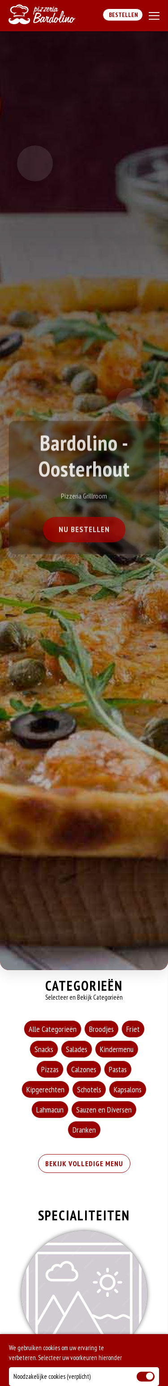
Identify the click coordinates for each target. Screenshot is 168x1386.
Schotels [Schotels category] (89, 1089)
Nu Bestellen (84, 531)
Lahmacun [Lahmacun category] (50, 1109)
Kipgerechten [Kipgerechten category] (45, 1089)
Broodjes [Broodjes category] (101, 1029)
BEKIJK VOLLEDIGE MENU (84, 1163)
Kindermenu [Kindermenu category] (117, 1049)
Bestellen (123, 15)
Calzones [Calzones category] (83, 1069)
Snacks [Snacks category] (43, 1049)
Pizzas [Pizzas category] (50, 1069)
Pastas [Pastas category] (118, 1069)
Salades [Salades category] (76, 1049)
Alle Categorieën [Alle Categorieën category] (53, 1029)
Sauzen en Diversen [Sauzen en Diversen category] (104, 1109)
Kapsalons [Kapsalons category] (128, 1089)
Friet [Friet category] (133, 1029)
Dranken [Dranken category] (84, 1130)
